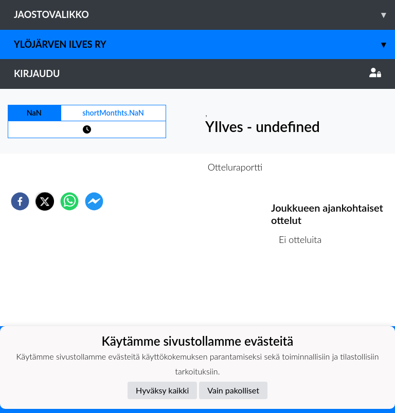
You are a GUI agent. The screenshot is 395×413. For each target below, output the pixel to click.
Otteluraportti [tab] (235, 167)
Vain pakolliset (233, 390)
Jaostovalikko (204, 14)
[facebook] (20, 201)
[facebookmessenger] (94, 201)
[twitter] (44, 201)
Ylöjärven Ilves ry (204, 44)
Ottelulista (304, 291)
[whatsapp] (69, 201)
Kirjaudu (197, 73)
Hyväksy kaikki (162, 390)
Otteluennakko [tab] (162, 167)
